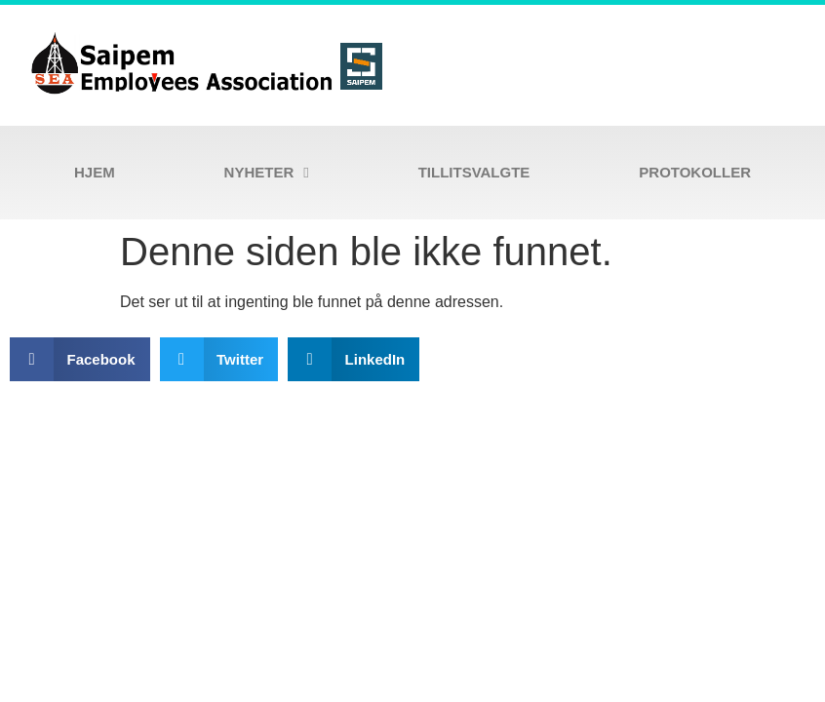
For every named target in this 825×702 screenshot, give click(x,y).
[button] (80, 359)
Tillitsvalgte (474, 172)
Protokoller (695, 172)
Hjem (94, 172)
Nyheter (266, 173)
